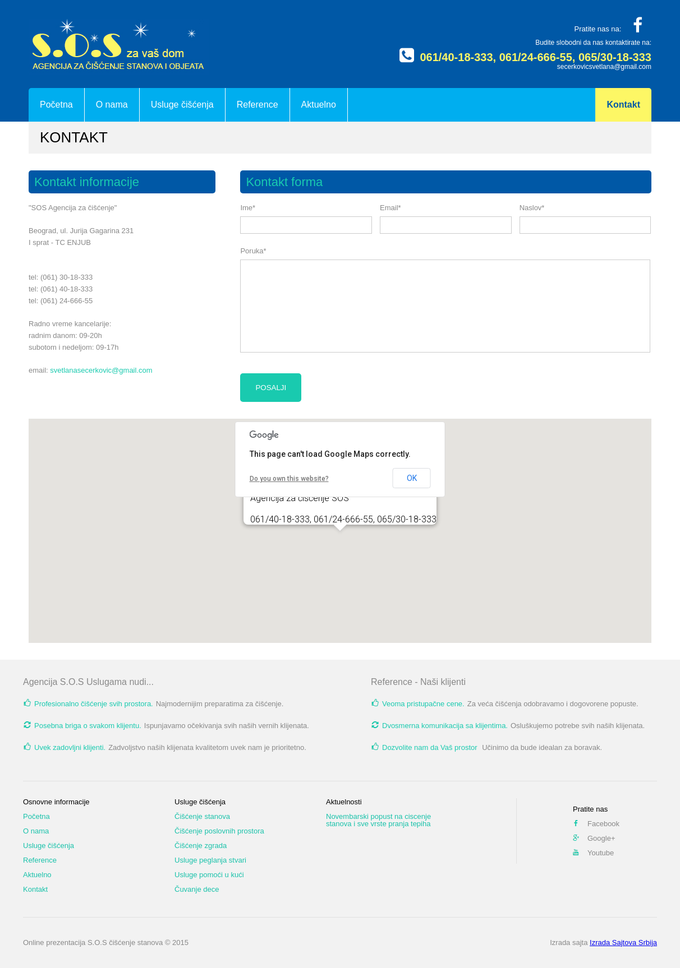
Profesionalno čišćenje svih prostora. (93, 704)
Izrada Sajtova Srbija (623, 942)
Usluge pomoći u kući (209, 874)
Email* (390, 207)
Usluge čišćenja (182, 104)
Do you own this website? (289, 479)
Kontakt (623, 104)
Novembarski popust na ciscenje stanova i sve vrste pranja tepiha (378, 820)
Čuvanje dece (196, 889)
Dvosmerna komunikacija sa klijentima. (445, 725)
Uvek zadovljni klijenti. (69, 747)
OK (412, 478)
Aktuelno (318, 104)
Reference (257, 104)
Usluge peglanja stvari (210, 860)
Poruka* (253, 251)
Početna (56, 104)
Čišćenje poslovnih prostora (219, 831)
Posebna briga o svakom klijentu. (87, 725)
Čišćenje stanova (202, 816)
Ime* (247, 207)
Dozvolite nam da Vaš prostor (430, 747)
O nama (112, 104)
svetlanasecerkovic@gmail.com (101, 370)
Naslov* (532, 207)
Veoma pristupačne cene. (423, 704)
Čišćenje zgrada (200, 845)
